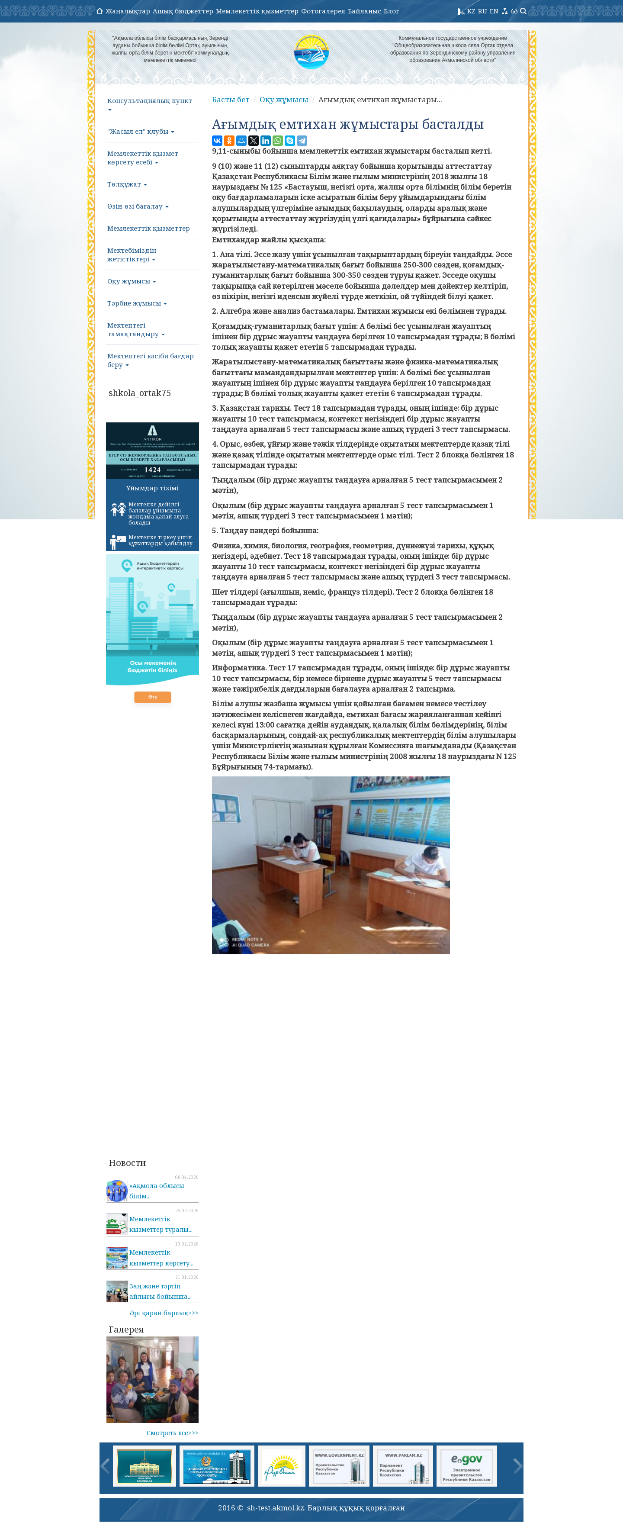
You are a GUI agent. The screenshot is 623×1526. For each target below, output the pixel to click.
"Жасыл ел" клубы (140, 131)
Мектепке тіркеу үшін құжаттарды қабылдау (151, 542)
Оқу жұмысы (131, 281)
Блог (391, 10)
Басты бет (231, 99)
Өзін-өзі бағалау (138, 206)
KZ (471, 10)
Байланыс (364, 10)
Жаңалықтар (128, 10)
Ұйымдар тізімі (152, 487)
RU (482, 10)
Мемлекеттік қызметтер (257, 10)
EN (494, 10)
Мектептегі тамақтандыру (136, 329)
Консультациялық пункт (149, 103)
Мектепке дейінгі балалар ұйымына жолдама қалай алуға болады (149, 513)
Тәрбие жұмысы (137, 303)
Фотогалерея (323, 10)
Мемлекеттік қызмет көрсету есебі (142, 157)
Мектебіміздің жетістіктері (131, 254)
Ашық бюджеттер (183, 10)
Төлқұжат (127, 184)
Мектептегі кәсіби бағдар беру (150, 360)
